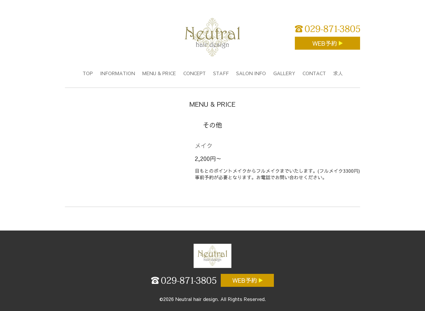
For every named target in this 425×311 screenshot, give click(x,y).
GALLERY (284, 73)
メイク (203, 145)
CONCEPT (194, 73)
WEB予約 (325, 43)
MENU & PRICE (159, 73)
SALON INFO (251, 73)
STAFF (221, 73)
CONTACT (314, 73)
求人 (338, 73)
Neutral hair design (196, 299)
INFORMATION (117, 73)
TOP (88, 73)
